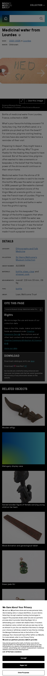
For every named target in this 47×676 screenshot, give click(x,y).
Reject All (23, 668)
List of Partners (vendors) (12, 654)
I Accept (23, 661)
